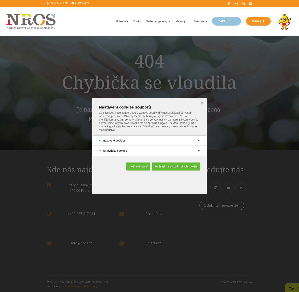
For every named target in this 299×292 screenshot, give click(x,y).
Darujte (258, 21)
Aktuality (121, 21)
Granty (181, 21)
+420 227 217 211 (58, 3)
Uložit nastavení (138, 166)
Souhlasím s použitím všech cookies (176, 166)
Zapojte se (226, 21)
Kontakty (200, 21)
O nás (137, 21)
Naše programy (156, 21)
